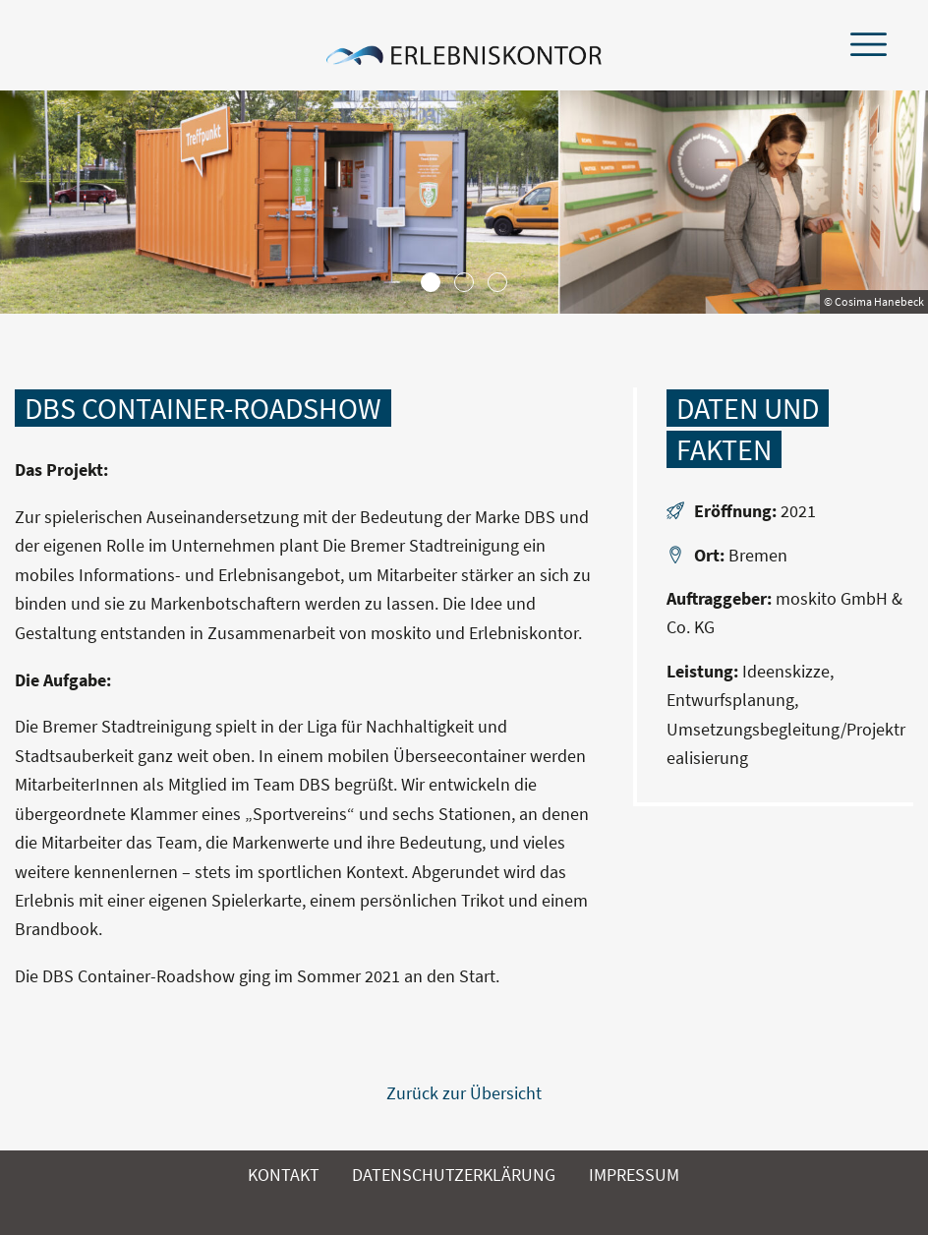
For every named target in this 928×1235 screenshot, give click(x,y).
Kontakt (283, 1174)
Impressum (634, 1174)
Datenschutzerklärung (453, 1174)
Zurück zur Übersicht (464, 1093)
